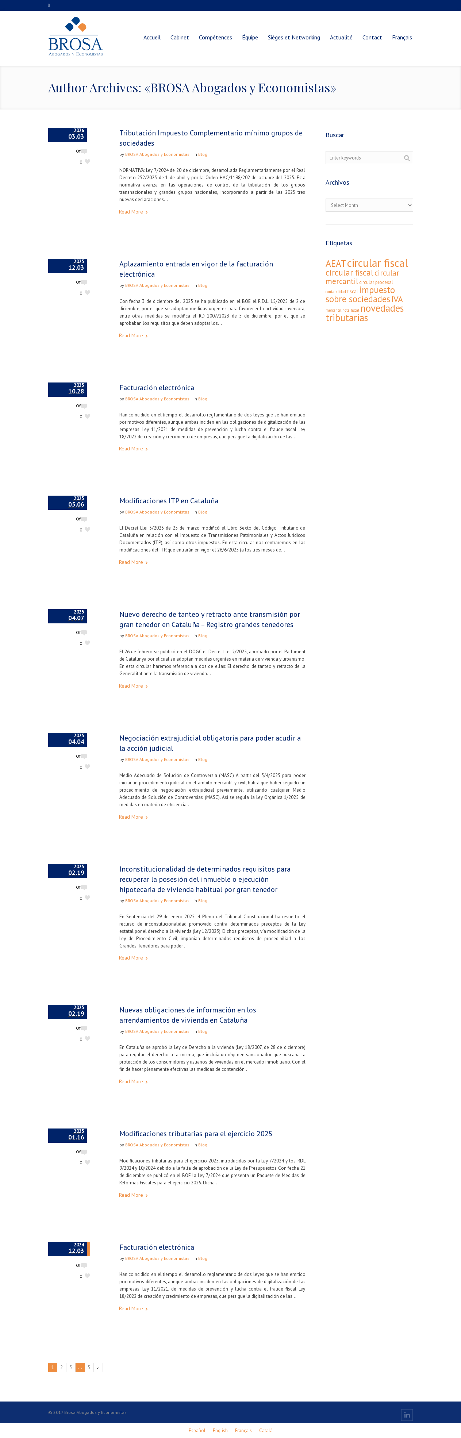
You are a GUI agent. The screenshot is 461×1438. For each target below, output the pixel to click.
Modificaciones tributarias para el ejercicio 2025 (196, 1133)
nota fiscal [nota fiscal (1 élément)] (350, 310)
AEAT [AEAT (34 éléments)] (336, 263)
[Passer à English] (220, 1430)
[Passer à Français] (243, 1430)
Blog (202, 154)
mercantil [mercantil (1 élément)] (333, 310)
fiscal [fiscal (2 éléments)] (352, 291)
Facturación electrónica (156, 387)
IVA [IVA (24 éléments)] (397, 299)
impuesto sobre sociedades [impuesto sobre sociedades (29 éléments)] (360, 294)
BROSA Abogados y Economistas (157, 154)
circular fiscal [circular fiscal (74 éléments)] (377, 263)
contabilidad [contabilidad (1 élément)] (336, 291)
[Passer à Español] (197, 1430)
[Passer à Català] (266, 1430)
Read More (131, 211)
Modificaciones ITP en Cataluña (168, 500)
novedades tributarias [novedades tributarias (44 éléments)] (365, 313)
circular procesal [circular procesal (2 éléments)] (376, 282)
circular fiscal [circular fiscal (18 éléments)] (349, 272)
